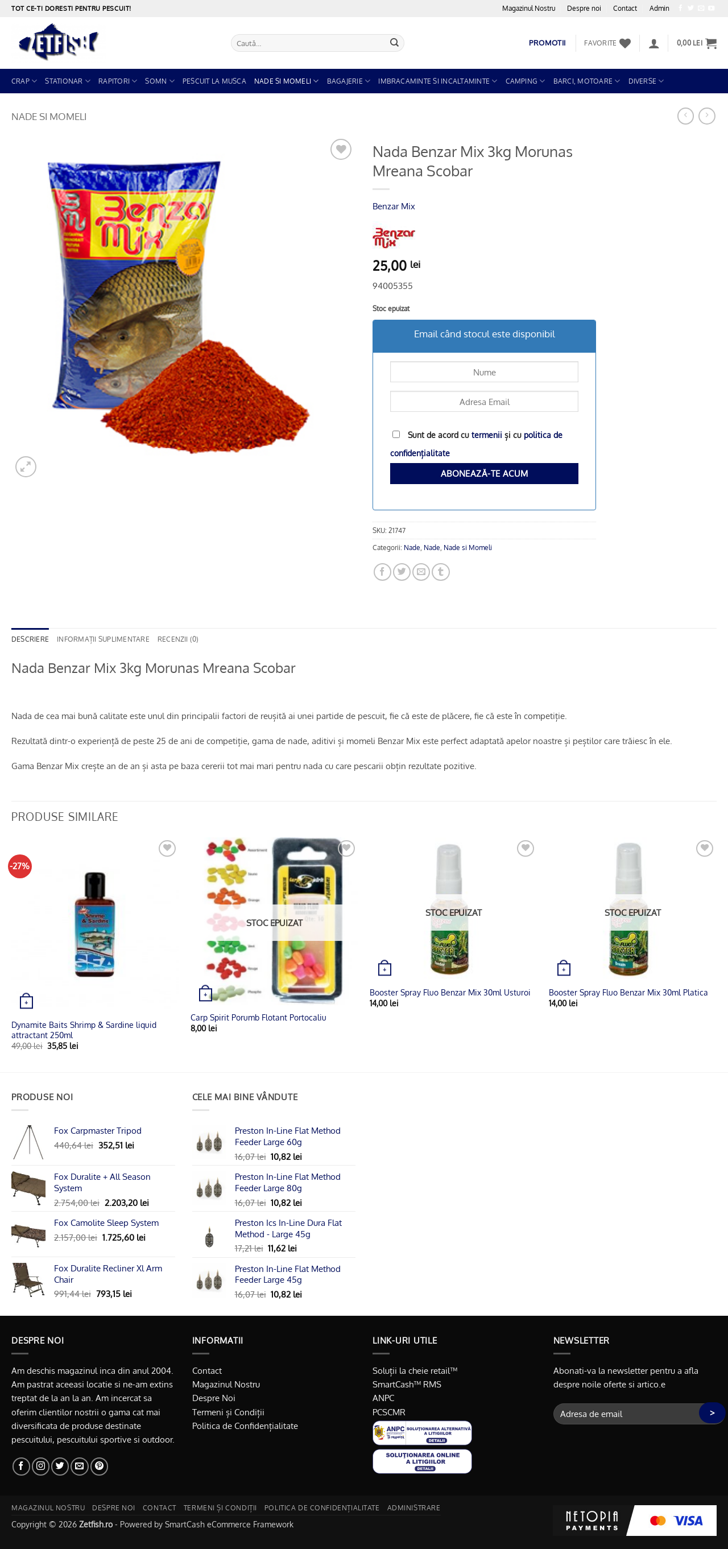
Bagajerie (349, 81)
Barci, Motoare (587, 81)
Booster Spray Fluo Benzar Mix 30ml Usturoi (450, 992)
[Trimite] (395, 43)
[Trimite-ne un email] (701, 8)
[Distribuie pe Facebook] (382, 572)
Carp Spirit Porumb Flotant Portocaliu (258, 1017)
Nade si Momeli (286, 81)
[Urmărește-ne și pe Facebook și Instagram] (40, 1466)
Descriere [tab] (30, 639)
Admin (659, 8)
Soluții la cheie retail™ (415, 1370)
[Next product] (685, 116)
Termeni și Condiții (228, 1412)
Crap (24, 81)
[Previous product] (706, 116)
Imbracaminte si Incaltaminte (437, 81)
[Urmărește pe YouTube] (711, 8)
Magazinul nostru (48, 1507)
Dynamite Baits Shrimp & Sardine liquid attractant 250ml (83, 1030)
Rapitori (117, 81)
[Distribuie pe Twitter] (402, 572)
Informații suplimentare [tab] (103, 639)
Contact (625, 8)
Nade (412, 547)
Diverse (646, 81)
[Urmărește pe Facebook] (680, 8)
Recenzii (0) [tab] (178, 639)
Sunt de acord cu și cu (476, 444)
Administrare (414, 1507)
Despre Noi (213, 1397)
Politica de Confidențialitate (245, 1425)
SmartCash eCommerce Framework (229, 1524)
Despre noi (584, 8)
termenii (486, 435)
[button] (654, 43)
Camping (525, 81)
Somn (159, 81)
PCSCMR (389, 1412)
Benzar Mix (394, 206)
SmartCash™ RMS (407, 1384)
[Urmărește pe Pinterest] (99, 1466)
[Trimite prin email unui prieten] (421, 572)
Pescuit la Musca (214, 81)
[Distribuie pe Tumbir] (440, 572)
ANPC (383, 1397)
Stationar (67, 81)
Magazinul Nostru (528, 8)
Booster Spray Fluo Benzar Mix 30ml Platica (628, 992)
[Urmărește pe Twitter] (691, 8)
